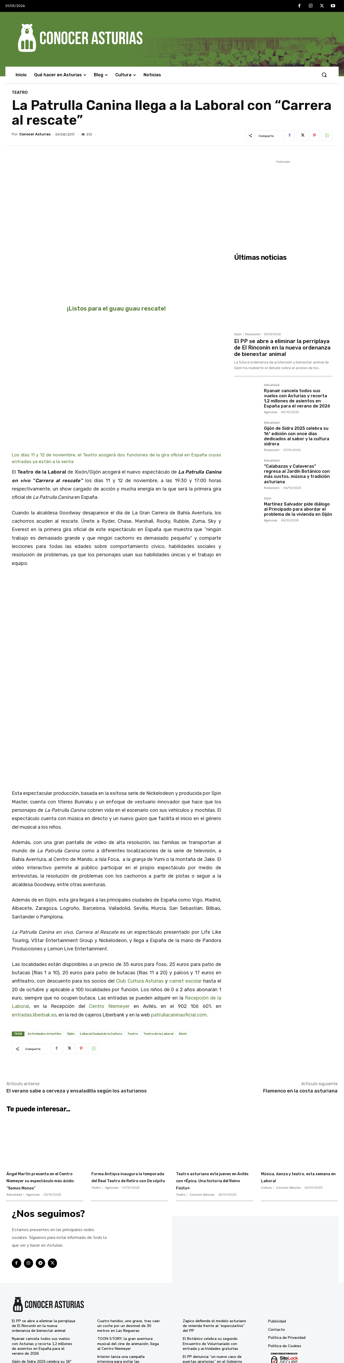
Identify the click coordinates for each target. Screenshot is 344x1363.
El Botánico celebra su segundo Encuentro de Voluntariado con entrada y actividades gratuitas (210, 1281)
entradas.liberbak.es (34, 945)
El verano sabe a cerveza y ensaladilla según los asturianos (76, 1021)
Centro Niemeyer (109, 937)
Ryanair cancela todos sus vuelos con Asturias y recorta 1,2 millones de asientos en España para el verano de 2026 (297, 398)
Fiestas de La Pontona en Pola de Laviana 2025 (212, 1319)
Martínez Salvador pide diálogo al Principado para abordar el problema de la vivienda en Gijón (298, 509)
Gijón (70, 964)
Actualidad (272, 385)
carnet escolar (185, 911)
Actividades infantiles (45, 964)
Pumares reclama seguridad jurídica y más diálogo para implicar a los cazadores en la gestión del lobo (215, 1334)
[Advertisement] (283, 202)
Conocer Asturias (35, 134)
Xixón (183, 964)
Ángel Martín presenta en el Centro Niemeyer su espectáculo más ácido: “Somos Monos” (41, 1114)
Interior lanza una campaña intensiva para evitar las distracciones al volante (121, 1299)
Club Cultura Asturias (140, 911)
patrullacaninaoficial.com (179, 945)
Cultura (266, 1117)
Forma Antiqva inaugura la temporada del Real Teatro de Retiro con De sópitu (128, 1110)
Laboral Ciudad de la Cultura (101, 964)
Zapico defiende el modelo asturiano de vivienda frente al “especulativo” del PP (214, 1263)
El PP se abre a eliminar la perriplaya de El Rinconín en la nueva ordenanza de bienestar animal (282, 347)
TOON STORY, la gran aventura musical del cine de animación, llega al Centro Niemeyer (128, 1281)
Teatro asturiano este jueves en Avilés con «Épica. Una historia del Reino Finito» (209, 1114)
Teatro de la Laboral (158, 964)
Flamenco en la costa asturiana (300, 1021)
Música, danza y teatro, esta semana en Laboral (294, 1107)
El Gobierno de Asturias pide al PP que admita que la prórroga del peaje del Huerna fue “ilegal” (127, 1317)
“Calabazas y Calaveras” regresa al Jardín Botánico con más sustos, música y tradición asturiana (297, 474)
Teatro (20, 93)
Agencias (270, 412)
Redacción (253, 334)
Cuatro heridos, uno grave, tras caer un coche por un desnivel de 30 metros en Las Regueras (128, 1263)
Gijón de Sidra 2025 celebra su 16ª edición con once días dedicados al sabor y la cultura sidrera (296, 436)
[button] (324, 75)
